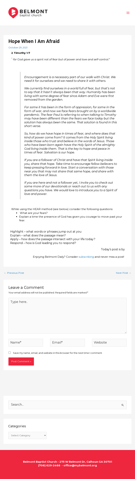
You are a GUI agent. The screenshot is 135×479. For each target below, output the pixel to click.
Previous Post (14, 272)
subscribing (86, 256)
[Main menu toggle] (128, 12)
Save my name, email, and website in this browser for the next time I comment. (57, 352)
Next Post (123, 272)
